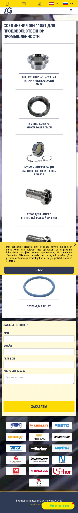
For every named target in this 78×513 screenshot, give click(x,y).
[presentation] (30, 393)
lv (57, 3)
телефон (9, 358)
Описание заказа (15, 371)
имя (6, 332)
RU (71, 3)
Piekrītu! (39, 270)
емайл (8, 345)
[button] (71, 10)
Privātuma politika (39, 504)
